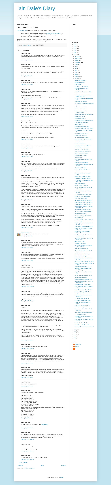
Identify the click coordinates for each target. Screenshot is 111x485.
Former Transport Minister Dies (82, 126)
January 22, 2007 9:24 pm (27, 260)
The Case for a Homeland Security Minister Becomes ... (83, 95)
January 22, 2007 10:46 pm (27, 286)
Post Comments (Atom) (29, 468)
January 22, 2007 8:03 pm (27, 200)
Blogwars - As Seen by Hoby (81, 162)
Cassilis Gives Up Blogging (81, 256)
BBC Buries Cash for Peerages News (83, 279)
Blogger (61, 477)
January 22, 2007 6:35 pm (27, 60)
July (76, 66)
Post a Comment (23, 462)
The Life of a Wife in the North (81, 322)
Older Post (63, 465)
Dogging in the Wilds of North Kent (83, 176)
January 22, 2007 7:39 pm (27, 156)
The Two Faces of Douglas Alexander (83, 211)
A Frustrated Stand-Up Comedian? (83, 196)
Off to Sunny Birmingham (80, 109)
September (77, 62)
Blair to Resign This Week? (81, 135)
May (76, 70)
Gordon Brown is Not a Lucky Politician (84, 289)
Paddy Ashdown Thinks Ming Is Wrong (83, 202)
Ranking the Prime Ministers (81, 153)
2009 (75, 50)
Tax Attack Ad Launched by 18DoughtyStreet (81, 111)
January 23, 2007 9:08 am (27, 386)
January (77, 78)
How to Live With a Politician (81, 185)
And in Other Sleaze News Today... (83, 300)
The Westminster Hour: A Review (82, 254)
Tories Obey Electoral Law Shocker (83, 151)
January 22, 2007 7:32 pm (27, 148)
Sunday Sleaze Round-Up (81, 277)
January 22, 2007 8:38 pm (27, 227)
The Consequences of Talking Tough (83, 194)
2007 (75, 54)
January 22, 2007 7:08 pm (27, 139)
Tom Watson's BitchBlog (80, 243)
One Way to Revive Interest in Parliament (84, 326)
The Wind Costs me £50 (80, 314)
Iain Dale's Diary (36, 8)
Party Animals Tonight (80, 82)
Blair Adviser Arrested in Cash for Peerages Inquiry (82, 306)
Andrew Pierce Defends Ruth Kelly (83, 178)
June (76, 68)
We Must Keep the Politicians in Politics (84, 226)
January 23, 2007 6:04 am (27, 377)
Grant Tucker (78, 344)
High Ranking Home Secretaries (82, 147)
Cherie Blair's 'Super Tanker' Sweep (83, 209)
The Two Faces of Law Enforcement (83, 215)
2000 (75, 338)
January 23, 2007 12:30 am (27, 348)
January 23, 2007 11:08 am (27, 439)
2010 (75, 48)
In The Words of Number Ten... (82, 122)
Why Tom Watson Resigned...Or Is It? (83, 266)
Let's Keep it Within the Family (82, 149)
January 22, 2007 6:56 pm (27, 99)
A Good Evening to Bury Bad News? (83, 284)
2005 (75, 332)
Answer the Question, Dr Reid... (82, 133)
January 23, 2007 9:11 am (27, 418)
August (76, 64)
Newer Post (20, 465)
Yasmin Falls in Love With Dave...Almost (84, 128)
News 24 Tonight (78, 157)
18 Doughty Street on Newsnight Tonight (84, 120)
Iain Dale (77, 346)
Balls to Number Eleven (80, 143)
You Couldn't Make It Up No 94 (82, 298)
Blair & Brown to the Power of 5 (82, 324)
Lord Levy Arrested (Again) (81, 107)
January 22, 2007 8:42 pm (27, 236)
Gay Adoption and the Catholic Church (83, 200)
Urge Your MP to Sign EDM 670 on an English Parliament (83, 292)
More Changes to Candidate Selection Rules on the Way (83, 235)
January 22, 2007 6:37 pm (27, 76)
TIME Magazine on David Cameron (83, 204)
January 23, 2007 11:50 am (27, 459)
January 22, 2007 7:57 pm (27, 171)
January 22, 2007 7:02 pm (27, 116)
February (77, 76)
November (77, 58)
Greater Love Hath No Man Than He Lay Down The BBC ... (84, 282)
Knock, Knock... (78, 84)
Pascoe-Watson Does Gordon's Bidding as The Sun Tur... (84, 207)
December (77, 56)
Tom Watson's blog (22, 30)
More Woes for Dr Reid (80, 116)
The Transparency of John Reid (82, 137)
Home (42, 465)
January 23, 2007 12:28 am (27, 340)
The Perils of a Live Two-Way (81, 86)
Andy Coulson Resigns (80, 183)
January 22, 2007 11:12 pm (27, 301)
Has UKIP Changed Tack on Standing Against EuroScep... (83, 246)
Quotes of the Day (79, 124)
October (77, 60)
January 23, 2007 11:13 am (27, 451)
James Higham (25, 232)
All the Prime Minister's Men (81, 198)
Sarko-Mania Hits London (80, 80)
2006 (75, 330)
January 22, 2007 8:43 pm (27, 247)
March (76, 74)
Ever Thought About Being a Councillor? (84, 312)
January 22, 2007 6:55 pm (27, 84)
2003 (75, 336)
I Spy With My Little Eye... (80, 167)
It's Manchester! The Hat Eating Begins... (84, 114)
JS (75, 349)
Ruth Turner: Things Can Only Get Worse (84, 261)
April (76, 72)
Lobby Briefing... (45, 424)
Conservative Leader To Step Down (83, 145)
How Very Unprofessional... (81, 213)
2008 (75, 52)
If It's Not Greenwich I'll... (80, 118)
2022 (75, 44)
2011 (75, 46)
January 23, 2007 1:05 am (27, 363)
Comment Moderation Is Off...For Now (83, 275)
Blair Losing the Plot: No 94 (81, 155)
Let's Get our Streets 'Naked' (81, 248)
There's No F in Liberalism (81, 101)
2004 (75, 334)
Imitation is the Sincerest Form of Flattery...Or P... (82, 232)
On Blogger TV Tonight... (80, 241)
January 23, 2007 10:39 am (27, 428)
